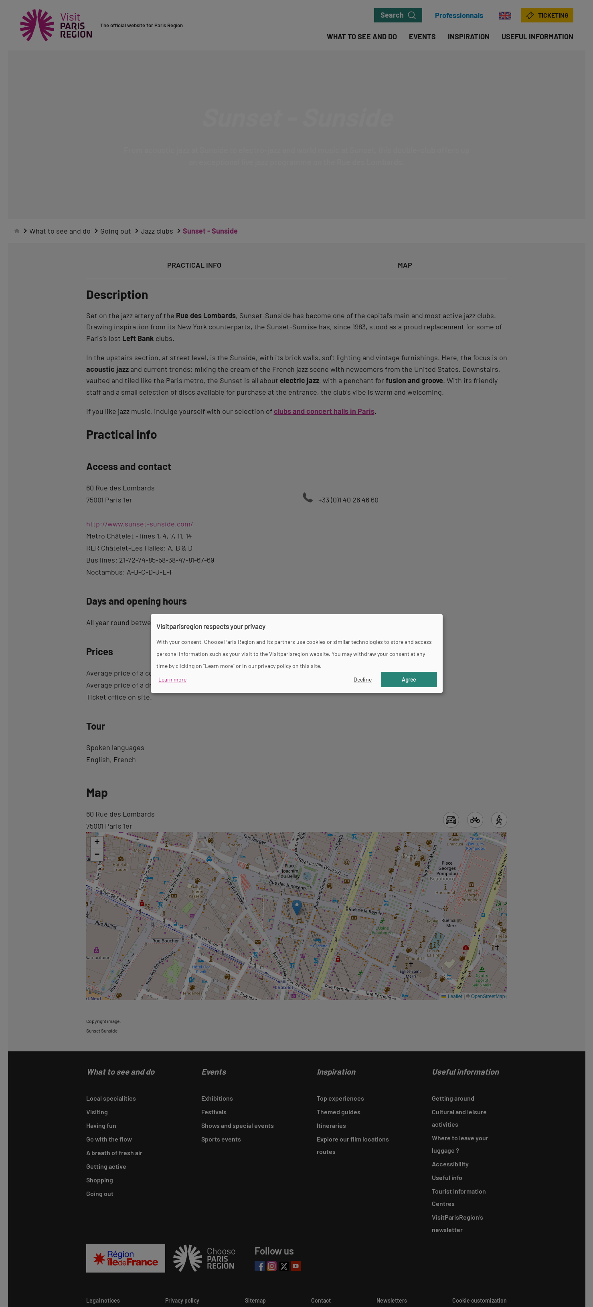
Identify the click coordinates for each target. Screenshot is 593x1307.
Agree (409, 679)
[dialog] (297, 653)
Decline (363, 679)
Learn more (172, 679)
